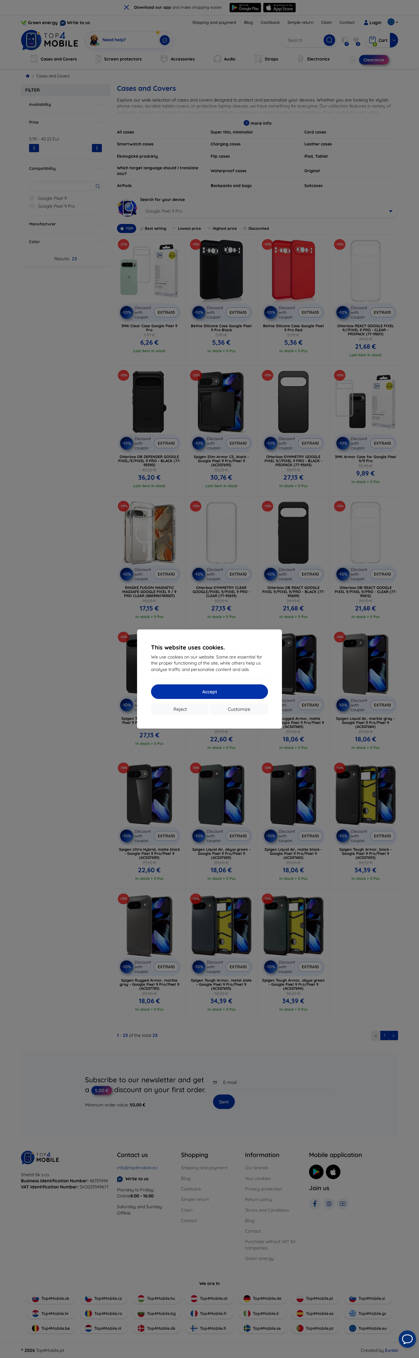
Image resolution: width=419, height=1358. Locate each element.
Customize (239, 709)
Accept (209, 692)
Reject (180, 709)
